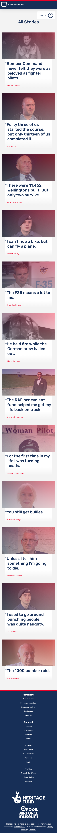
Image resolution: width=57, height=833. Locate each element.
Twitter (28, 739)
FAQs (28, 762)
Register (28, 715)
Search (42, 15)
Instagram (28, 730)
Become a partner (28, 707)
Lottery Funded (28, 797)
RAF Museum (28, 754)
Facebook (28, 726)
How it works (28, 699)
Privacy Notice (28, 777)
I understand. (19, 827)
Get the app (28, 711)
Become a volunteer (28, 703)
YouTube (28, 734)
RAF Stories (28, 750)
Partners (28, 758)
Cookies (28, 781)
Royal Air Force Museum (28, 812)
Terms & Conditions (28, 773)
